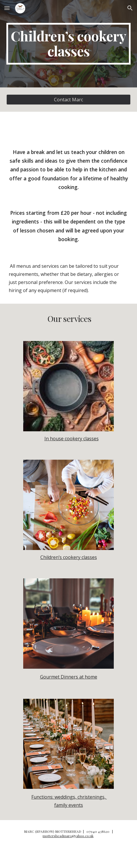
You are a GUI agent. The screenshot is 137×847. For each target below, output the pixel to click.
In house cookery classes (71, 438)
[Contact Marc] (68, 99)
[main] (68, 44)
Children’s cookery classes (68, 557)
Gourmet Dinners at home (68, 677)
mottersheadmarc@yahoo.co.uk (68, 835)
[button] (7, 8)
